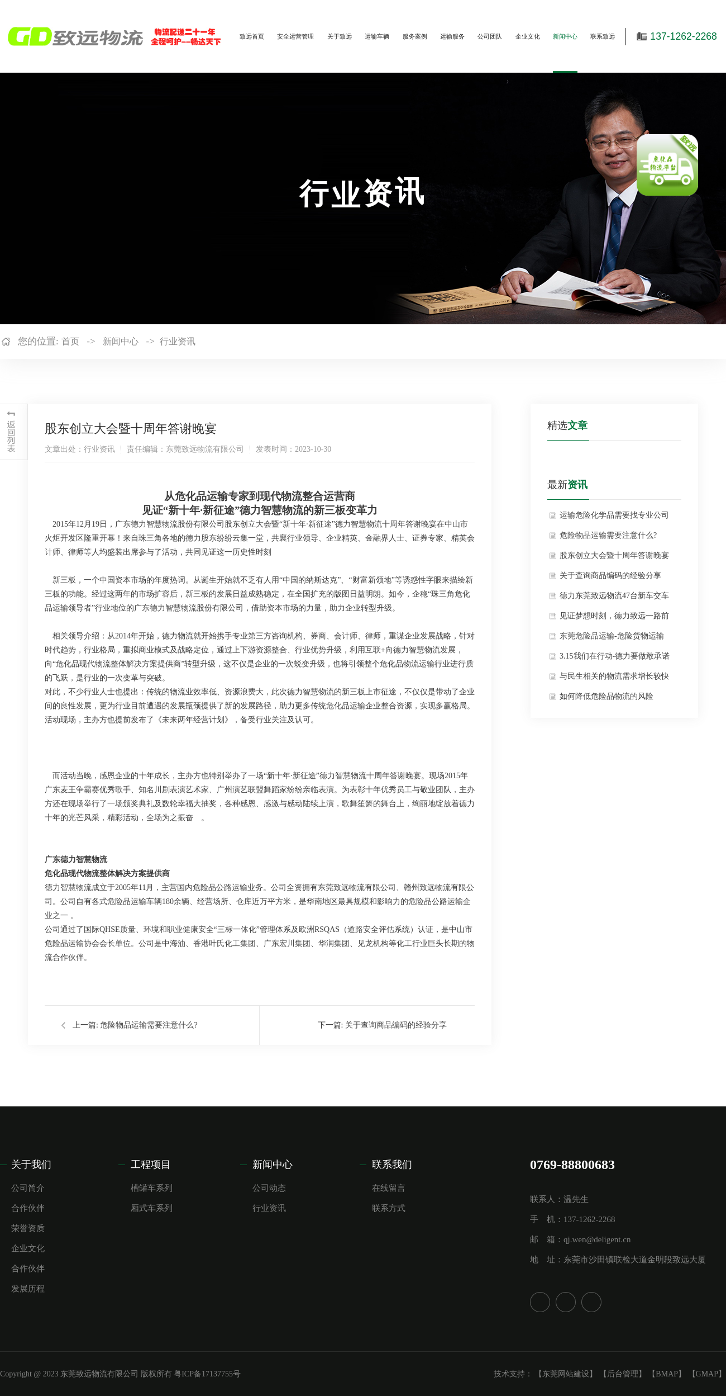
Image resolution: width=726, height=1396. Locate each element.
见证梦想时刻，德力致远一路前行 (614, 619)
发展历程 (28, 1288)
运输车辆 (377, 36)
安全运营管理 (295, 36)
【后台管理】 (622, 1374)
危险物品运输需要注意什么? (148, 1025)
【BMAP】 (667, 1374)
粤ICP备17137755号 (207, 1374)
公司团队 (489, 36)
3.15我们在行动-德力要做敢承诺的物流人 (615, 659)
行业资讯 (177, 341)
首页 (70, 341)
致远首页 (252, 36)
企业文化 (527, 36)
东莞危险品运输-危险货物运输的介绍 (612, 639)
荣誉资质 (28, 1228)
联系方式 (388, 1208)
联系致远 (602, 36)
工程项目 (151, 1164)
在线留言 (388, 1188)
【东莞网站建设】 (565, 1374)
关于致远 (339, 36)
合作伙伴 (28, 1208)
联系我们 (392, 1164)
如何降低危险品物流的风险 (606, 696)
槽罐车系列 (152, 1188)
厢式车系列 (152, 1208)
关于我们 (31, 1164)
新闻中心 (565, 36)
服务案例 (415, 36)
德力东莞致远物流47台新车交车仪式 (614, 598)
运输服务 (452, 36)
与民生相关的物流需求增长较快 (614, 676)
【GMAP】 (707, 1374)
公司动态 (269, 1188)
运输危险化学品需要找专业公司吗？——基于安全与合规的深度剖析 (614, 518)
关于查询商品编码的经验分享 (396, 1025)
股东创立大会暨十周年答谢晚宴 (614, 555)
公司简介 (28, 1188)
